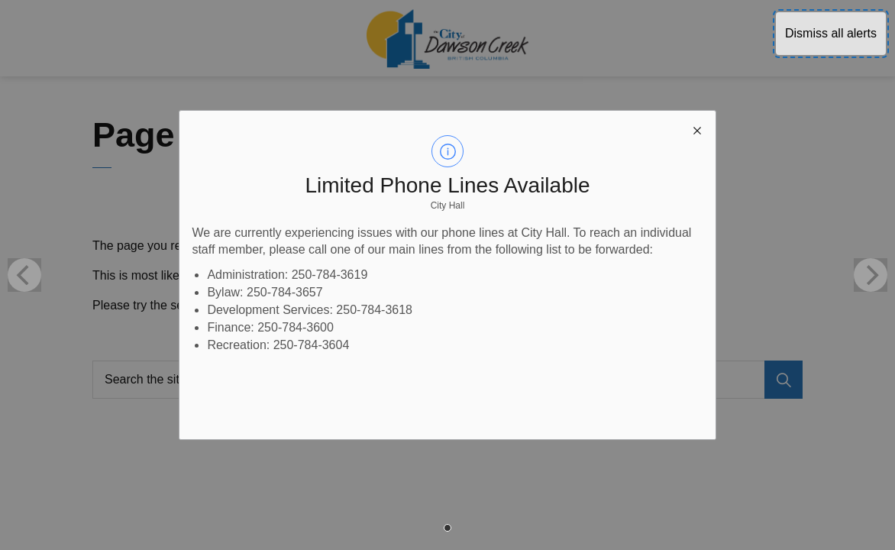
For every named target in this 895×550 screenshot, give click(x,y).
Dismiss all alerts (831, 33)
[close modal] (697, 129)
